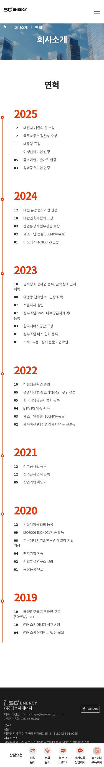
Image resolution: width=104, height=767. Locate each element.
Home (5, 27)
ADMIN (90, 709)
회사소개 (21, 27)
